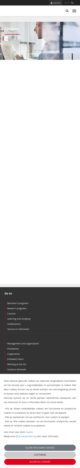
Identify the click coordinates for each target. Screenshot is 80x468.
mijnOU (56, 2)
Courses (10, 313)
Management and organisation (22, 343)
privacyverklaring (27, 436)
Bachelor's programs (16, 303)
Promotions (12, 348)
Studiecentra (12, 323)
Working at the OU (15, 364)
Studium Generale (15, 369)
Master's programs (16, 308)
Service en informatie (17, 329)
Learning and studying (17, 318)
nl (72, 2)
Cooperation (12, 353)
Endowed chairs (14, 359)
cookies (29, 432)
